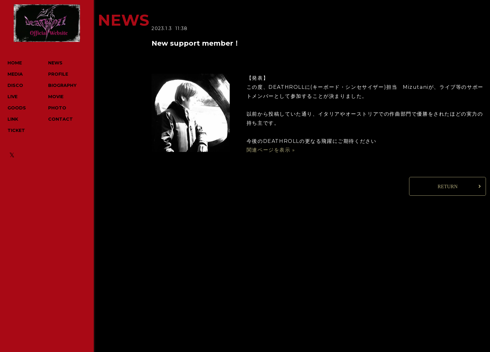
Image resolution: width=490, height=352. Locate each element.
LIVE (13, 96)
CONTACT (60, 119)
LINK (13, 119)
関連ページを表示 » (271, 150)
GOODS (17, 108)
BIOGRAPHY (62, 85)
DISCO (15, 85)
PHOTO (57, 108)
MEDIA (15, 74)
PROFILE (58, 74)
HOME (15, 63)
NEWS (55, 63)
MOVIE (55, 96)
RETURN (448, 186)
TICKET (16, 130)
